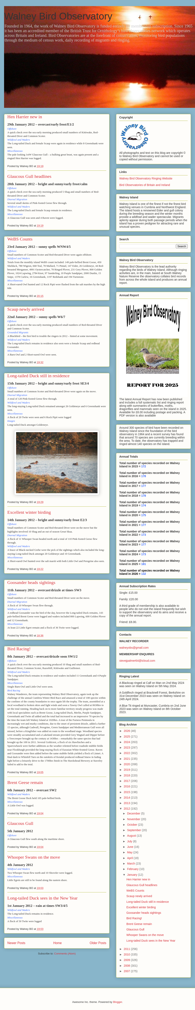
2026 (127, 730)
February (133, 869)
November (134, 819)
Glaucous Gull (20, 823)
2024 (127, 742)
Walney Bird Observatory (58, 16)
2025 (127, 736)
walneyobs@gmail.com (134, 647)
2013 (127, 803)
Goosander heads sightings (31, 582)
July (130, 841)
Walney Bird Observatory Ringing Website (145, 178)
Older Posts (98, 943)
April (130, 858)
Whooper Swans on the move (33, 857)
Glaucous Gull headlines (29, 176)
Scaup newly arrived (25, 309)
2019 (127, 769)
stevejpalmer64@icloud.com (137, 660)
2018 (127, 775)
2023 (127, 747)
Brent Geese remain (25, 782)
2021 (127, 758)
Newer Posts (16, 943)
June (130, 846)
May (130, 852)
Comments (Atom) (65, 953)
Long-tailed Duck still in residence (38, 375)
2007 (127, 971)
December (134, 813)
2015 (127, 792)
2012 (127, 808)
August (132, 835)
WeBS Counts (20, 239)
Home (57, 943)
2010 (127, 954)
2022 (127, 753)
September (134, 830)
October (132, 824)
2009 (127, 960)
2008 (127, 965)
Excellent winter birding (29, 512)
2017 (127, 781)
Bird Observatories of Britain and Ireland (144, 185)
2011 (127, 949)
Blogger (117, 1001)
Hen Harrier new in (24, 116)
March (131, 863)
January (132, 874)
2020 (127, 764)
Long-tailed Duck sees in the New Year (42, 898)
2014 (127, 797)
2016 (127, 786)
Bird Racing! (19, 648)
